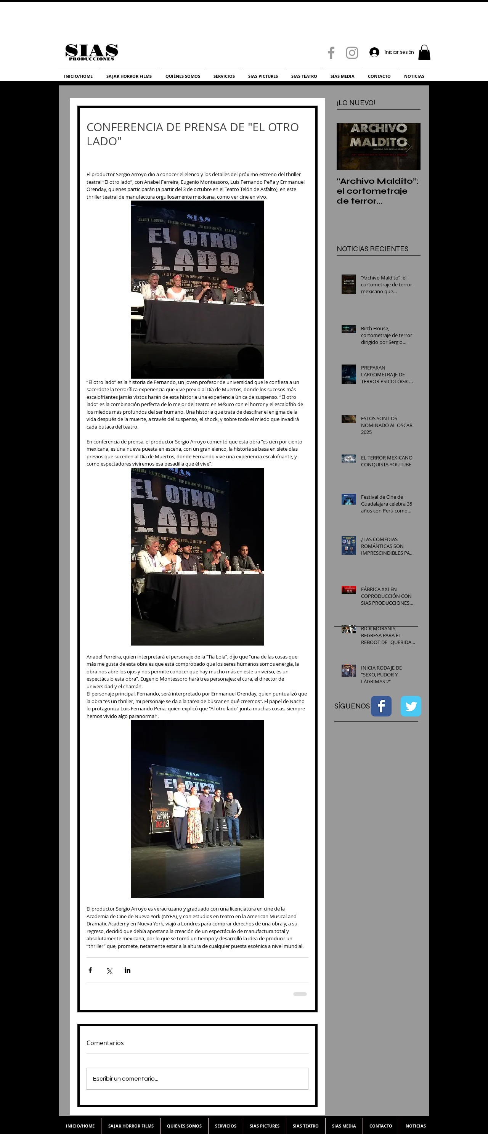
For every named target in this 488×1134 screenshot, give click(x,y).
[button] (424, 52)
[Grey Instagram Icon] (352, 53)
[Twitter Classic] (411, 706)
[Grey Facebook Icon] (331, 53)
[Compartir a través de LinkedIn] (127, 970)
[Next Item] (408, 147)
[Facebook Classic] (381, 706)
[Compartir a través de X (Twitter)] (108, 970)
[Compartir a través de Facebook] (90, 970)
